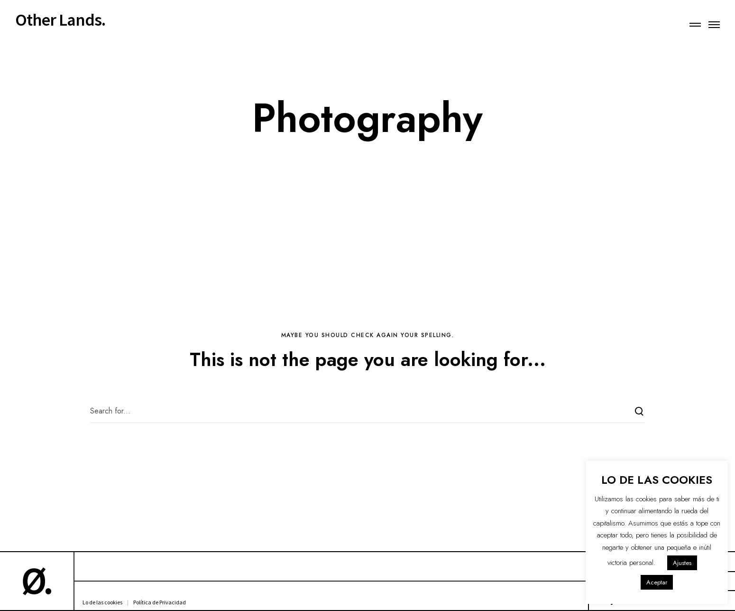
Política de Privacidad (159, 602)
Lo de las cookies (102, 602)
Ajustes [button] (682, 562)
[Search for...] (367, 411)
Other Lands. (60, 19)
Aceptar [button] (656, 582)
